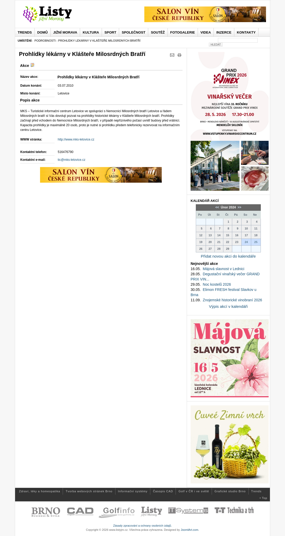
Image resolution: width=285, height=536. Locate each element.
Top (264, 498)
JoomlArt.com (189, 529)
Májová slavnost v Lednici (223, 269)
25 (255, 242)
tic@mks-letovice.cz (71, 160)
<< (217, 207)
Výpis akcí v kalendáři (228, 306)
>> (239, 207)
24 (246, 242)
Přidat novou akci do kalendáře (228, 256)
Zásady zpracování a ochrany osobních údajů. (142, 525)
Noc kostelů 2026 (217, 284)
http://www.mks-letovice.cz (76, 139)
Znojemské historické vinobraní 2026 (232, 300)
